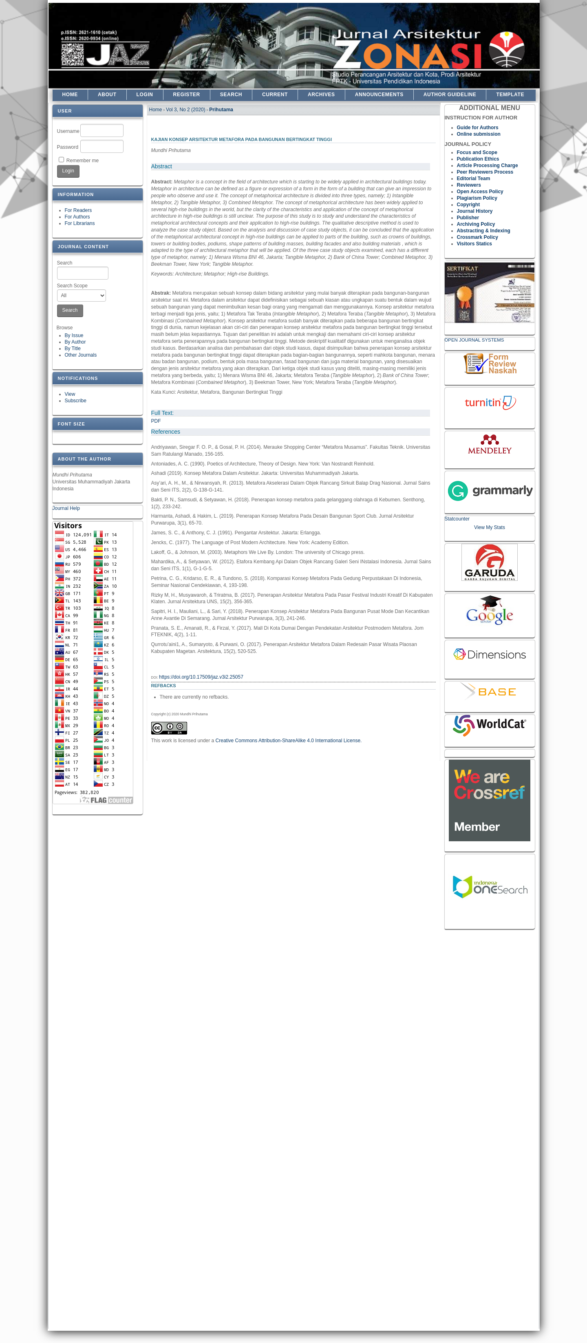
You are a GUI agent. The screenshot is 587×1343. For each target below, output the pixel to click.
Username (68, 131)
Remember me (82, 160)
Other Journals (81, 355)
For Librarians (80, 223)
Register (186, 94)
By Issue (74, 335)
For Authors (77, 217)
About (107, 94)
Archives (321, 94)
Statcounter (457, 519)
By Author (75, 342)
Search (82, 270)
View (70, 394)
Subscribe (75, 401)
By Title (73, 348)
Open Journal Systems (474, 339)
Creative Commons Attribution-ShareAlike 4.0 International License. (289, 740)
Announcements (379, 94)
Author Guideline (450, 94)
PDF (156, 421)
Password (68, 147)
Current (275, 94)
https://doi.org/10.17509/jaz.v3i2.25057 (201, 677)
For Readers (78, 210)
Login (145, 94)
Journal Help (66, 508)
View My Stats (489, 527)
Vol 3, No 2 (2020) (185, 109)
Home (70, 94)
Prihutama (221, 109)
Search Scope (81, 292)
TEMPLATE (510, 94)
